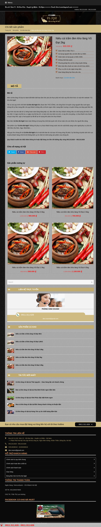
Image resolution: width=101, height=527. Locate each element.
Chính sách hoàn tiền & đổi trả (16, 463)
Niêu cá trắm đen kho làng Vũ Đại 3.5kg (29, 349)
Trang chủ (8, 30)
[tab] (14, 86)
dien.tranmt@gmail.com (16, 450)
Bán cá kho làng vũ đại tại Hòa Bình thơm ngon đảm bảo (35, 390)
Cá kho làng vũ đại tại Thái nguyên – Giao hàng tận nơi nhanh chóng (40, 382)
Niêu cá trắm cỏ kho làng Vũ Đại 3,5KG (29, 341)
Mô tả (14, 86)
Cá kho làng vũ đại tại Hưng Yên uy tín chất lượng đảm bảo (36, 411)
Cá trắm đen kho (25, 30)
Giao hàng (9, 472)
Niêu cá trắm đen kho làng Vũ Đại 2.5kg (29, 365)
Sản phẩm (16, 30)
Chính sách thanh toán (13, 468)
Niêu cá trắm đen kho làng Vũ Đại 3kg (29, 357)
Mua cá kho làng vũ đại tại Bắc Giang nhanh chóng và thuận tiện (38, 404)
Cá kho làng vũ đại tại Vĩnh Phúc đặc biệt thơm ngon (34, 397)
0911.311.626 (27, 315)
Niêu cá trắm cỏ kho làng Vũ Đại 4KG (29, 334)
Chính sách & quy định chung (16, 459)
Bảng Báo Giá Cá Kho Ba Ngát (16, 476)
